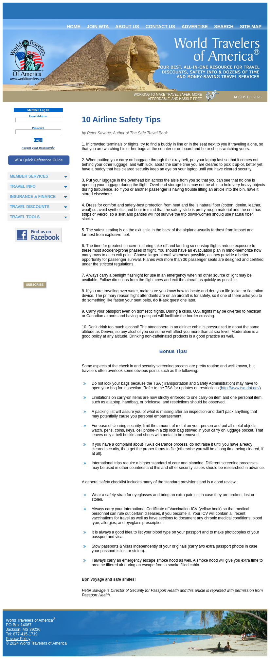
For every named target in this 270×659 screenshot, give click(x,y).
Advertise (195, 26)
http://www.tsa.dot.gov (240, 388)
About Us (127, 26)
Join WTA (98, 26)
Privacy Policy (18, 638)
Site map (250, 26)
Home (74, 26)
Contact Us (160, 26)
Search (223, 26)
